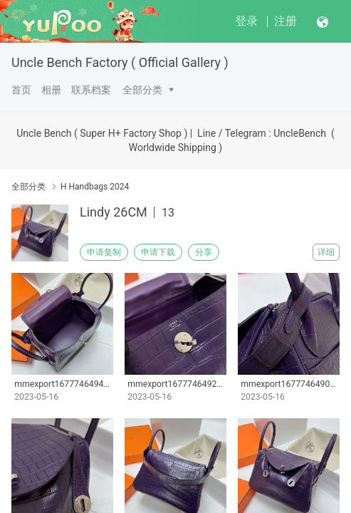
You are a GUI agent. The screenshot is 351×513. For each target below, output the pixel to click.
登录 (246, 21)
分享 (203, 252)
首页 (21, 89)
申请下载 (158, 252)
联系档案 (91, 89)
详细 (326, 252)
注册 (285, 21)
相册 (51, 89)
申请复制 (104, 252)
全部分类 (142, 89)
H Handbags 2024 (95, 187)
